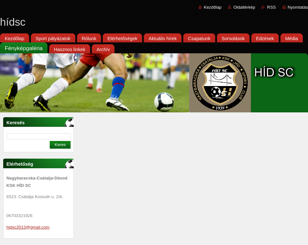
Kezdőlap (212, 7)
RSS (271, 7)
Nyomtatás (298, 7)
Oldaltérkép (244, 7)
